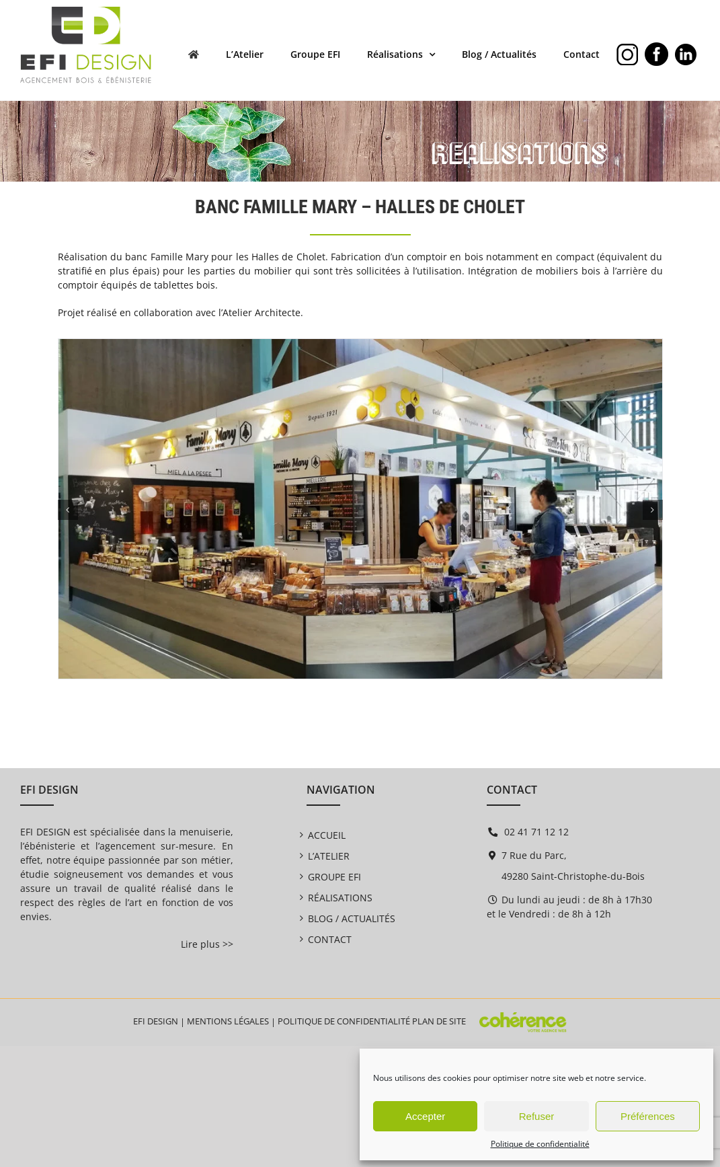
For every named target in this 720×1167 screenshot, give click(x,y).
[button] (68, 510)
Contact (330, 939)
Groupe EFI (334, 876)
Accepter (425, 1116)
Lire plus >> (207, 944)
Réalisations (340, 897)
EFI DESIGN (155, 1021)
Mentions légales (228, 1021)
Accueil (327, 835)
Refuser (537, 1116)
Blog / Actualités (351, 918)
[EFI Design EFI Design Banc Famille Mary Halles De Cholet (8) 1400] (360, 345)
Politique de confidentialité (540, 1144)
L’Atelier (329, 856)
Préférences (648, 1116)
